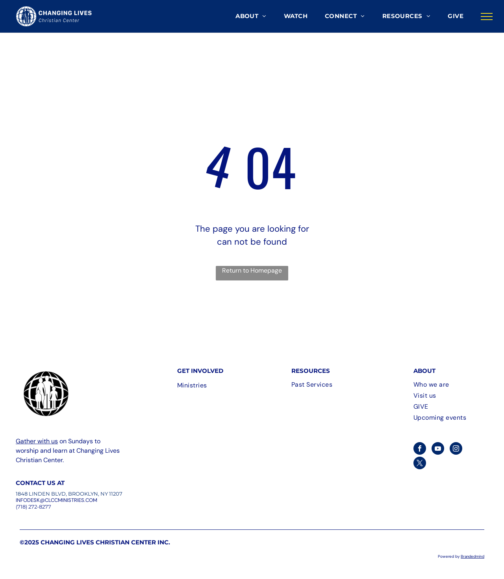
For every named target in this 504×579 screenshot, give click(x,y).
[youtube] (438, 449)
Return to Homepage (252, 270)
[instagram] (456, 449)
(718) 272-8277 (33, 506)
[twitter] (419, 464)
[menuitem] (251, 16)
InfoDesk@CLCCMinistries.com (56, 500)
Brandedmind (472, 556)
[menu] (486, 16)
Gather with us (37, 441)
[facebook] (419, 449)
